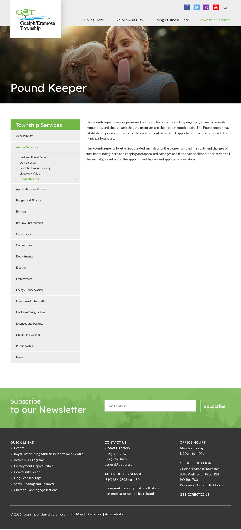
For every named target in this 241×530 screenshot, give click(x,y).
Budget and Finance (28, 200)
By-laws (21, 211)
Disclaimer (94, 515)
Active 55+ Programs (29, 460)
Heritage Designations (30, 312)
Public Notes (24, 346)
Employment (24, 278)
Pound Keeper (30, 179)
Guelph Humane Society (35, 168)
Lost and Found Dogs (33, 157)
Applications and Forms (31, 189)
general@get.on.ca (118, 465)
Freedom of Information (31, 301)
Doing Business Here (171, 19)
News (20, 357)
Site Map (76, 515)
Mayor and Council (28, 334)
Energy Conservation (29, 290)
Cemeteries (23, 234)
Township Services (215, 19)
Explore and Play (128, 19)
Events (19, 448)
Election (21, 267)
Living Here (94, 19)
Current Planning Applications (36, 491)
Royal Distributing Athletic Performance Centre (49, 454)
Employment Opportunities (34, 467)
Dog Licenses (28, 162)
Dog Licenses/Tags (28, 479)
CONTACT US (115, 442)
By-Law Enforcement (29, 222)
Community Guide (27, 473)
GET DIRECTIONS (195, 494)
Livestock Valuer (30, 173)
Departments (24, 256)
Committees (24, 245)
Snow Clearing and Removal (34, 485)
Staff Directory (119, 448)
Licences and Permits (29, 323)
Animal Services (27, 147)
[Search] (225, 8)
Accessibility (24, 135)
